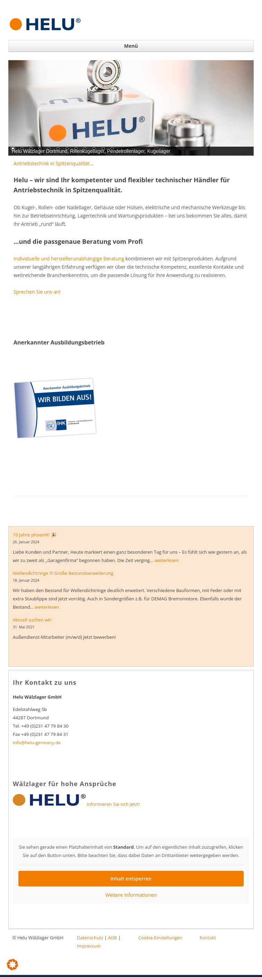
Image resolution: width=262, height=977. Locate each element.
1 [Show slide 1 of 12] (13, 149)
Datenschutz (90, 937)
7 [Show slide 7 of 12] (67, 149)
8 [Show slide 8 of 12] (76, 149)
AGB (112, 937)
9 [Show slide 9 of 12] (85, 149)
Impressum (89, 946)
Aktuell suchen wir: (32, 620)
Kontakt (208, 937)
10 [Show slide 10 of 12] (94, 149)
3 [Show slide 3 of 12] (31, 149)
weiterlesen (167, 560)
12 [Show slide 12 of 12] (112, 149)
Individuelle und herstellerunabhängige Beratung (69, 258)
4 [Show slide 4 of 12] (40, 149)
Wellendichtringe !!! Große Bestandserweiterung (63, 573)
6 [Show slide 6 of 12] (58, 149)
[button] (12, 964)
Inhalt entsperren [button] (131, 878)
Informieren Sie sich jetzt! (113, 804)
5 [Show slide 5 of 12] (49, 149)
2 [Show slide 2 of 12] (22, 149)
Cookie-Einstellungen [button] (160, 937)
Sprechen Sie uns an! (37, 291)
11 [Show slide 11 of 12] (103, 149)
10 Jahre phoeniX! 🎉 (34, 535)
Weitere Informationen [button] (131, 895)
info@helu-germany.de (37, 742)
